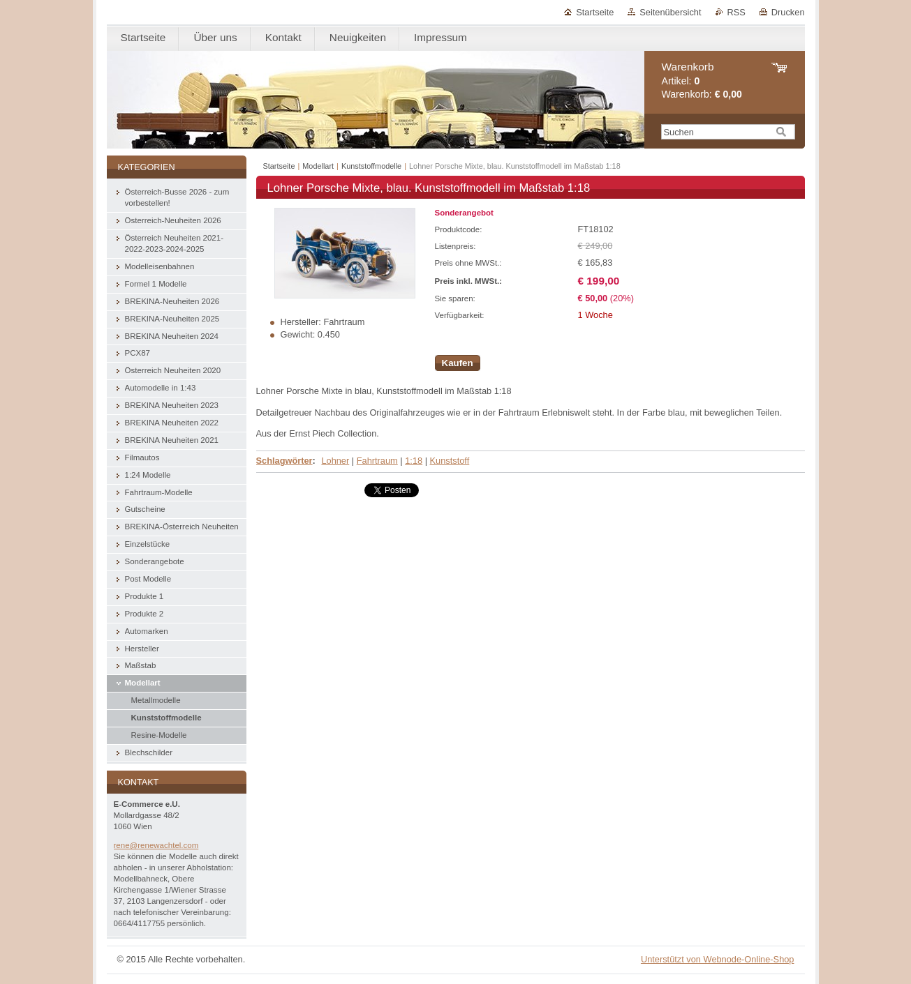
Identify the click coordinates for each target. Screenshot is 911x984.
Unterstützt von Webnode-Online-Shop (717, 959)
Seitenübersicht (670, 12)
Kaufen (457, 363)
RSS (736, 12)
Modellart (318, 166)
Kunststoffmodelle (371, 166)
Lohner (335, 460)
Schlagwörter (284, 460)
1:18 (413, 460)
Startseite (595, 12)
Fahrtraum (377, 460)
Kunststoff (450, 460)
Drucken (788, 12)
